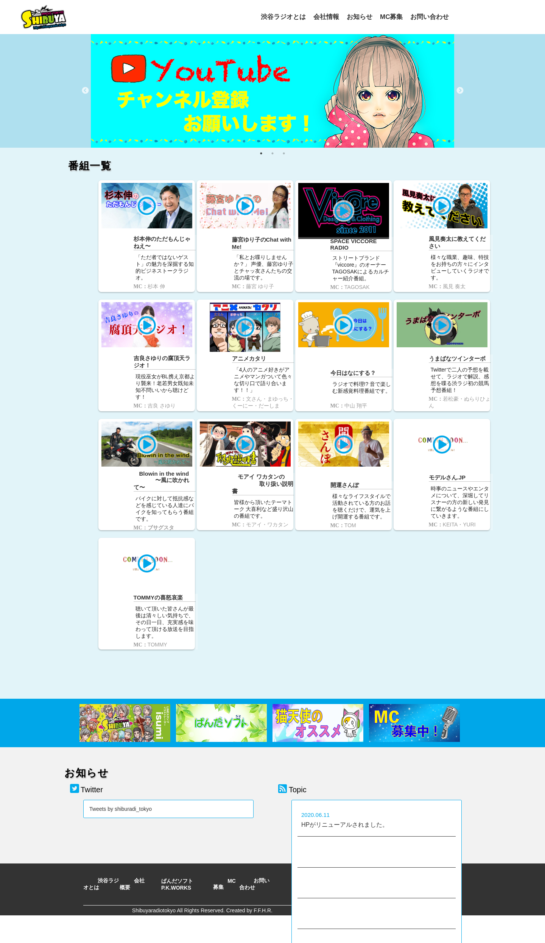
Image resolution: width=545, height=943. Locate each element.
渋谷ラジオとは (283, 16)
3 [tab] (284, 153)
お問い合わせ (429, 16)
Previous (85, 91)
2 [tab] (272, 153)
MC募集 (391, 16)
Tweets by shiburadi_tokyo (120, 787)
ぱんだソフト (177, 859)
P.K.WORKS (176, 865)
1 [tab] (261, 153)
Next (460, 91)
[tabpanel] (272, 91)
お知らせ (359, 16)
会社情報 (326, 16)
